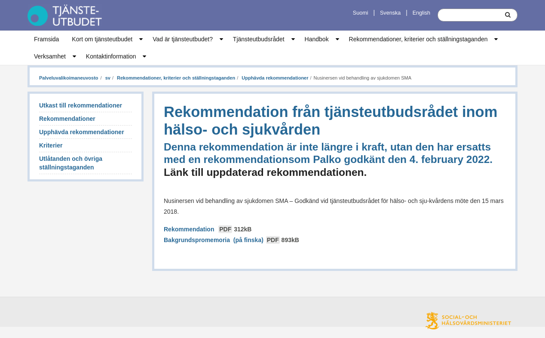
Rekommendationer (67, 118)
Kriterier (50, 145)
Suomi (360, 13)
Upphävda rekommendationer (274, 77)
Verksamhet (50, 56)
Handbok (317, 39)
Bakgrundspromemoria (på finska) (231, 240)
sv (107, 77)
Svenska (390, 13)
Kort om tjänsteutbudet (102, 39)
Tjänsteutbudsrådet (259, 39)
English (421, 13)
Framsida (46, 39)
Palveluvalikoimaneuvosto (68, 77)
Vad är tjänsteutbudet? (183, 39)
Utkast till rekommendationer (80, 105)
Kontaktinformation (111, 56)
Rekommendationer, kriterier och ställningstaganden (418, 39)
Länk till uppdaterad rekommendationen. (265, 172)
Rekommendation (207, 229)
